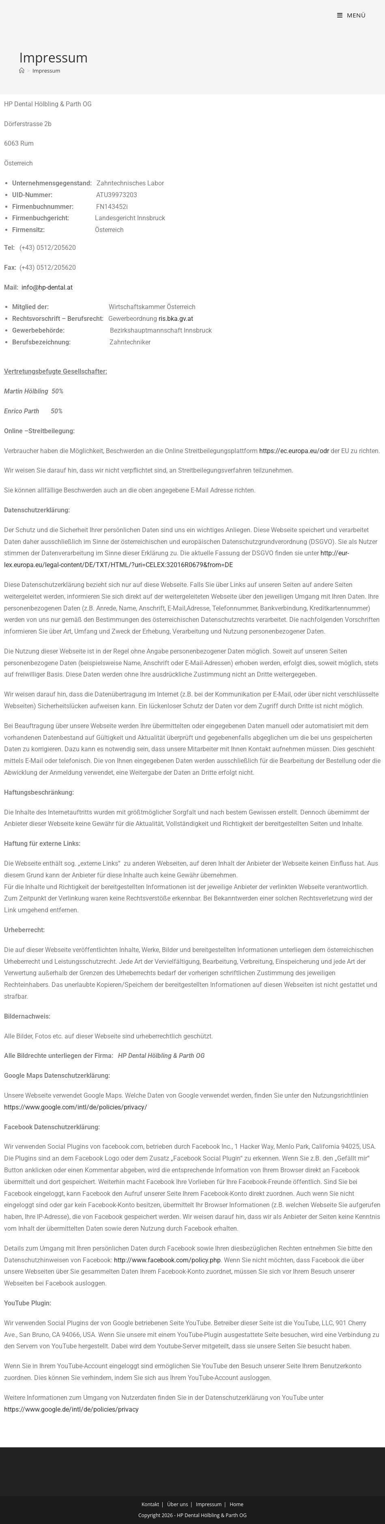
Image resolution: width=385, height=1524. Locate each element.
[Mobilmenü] (351, 15)
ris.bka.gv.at (176, 318)
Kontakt (150, 1504)
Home (236, 1504)
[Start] (21, 70)
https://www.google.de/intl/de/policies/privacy (71, 1409)
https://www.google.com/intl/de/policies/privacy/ (75, 1107)
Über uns (177, 1504)
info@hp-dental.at (47, 287)
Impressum (46, 70)
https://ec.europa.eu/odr (294, 451)
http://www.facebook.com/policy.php (167, 1260)
